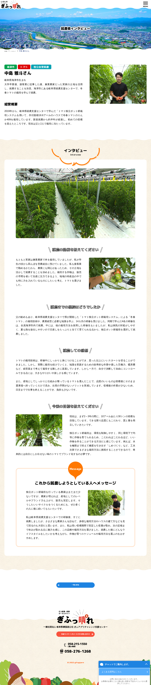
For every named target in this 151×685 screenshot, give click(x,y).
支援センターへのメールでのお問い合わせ (75, 641)
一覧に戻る (75, 587)
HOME (6, 51)
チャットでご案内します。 (90, 676)
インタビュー (17, 51)
